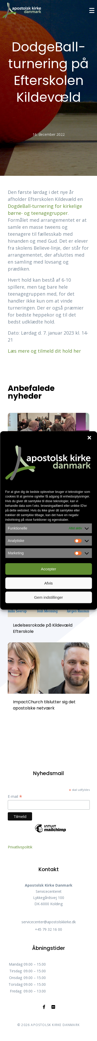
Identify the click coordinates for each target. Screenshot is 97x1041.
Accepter (48, 569)
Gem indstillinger (48, 597)
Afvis (48, 583)
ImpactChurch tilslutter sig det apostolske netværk (44, 705)
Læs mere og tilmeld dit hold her (44, 351)
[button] (89, 437)
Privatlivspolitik (20, 847)
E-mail (15, 796)
